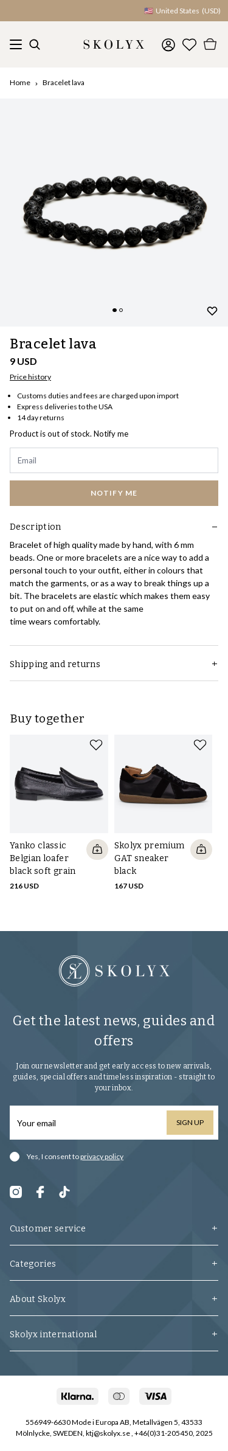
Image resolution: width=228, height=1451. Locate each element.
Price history (30, 376)
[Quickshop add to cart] (97, 849)
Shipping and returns (114, 664)
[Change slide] (114, 310)
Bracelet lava (64, 82)
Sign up (190, 1122)
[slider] (114, 213)
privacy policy (101, 1156)
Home (20, 82)
